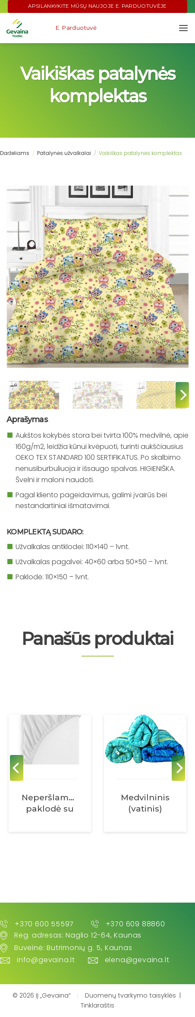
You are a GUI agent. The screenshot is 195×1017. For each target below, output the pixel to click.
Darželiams (14, 153)
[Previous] (16, 768)
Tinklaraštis (97, 1005)
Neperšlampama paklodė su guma (50, 804)
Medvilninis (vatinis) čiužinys (145, 804)
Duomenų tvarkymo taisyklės (130, 995)
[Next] (182, 395)
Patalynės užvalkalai (64, 153)
